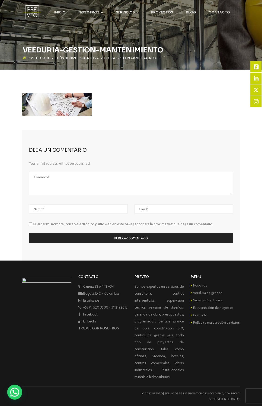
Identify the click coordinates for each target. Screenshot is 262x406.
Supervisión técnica (207, 300)
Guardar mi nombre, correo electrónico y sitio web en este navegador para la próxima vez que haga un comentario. (123, 224)
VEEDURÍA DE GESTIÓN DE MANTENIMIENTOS (63, 51)
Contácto (200, 315)
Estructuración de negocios (213, 308)
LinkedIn (89, 321)
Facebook (90, 314)
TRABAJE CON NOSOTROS (98, 328)
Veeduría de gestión (208, 293)
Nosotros (200, 285)
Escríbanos (91, 300)
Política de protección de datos (216, 322)
